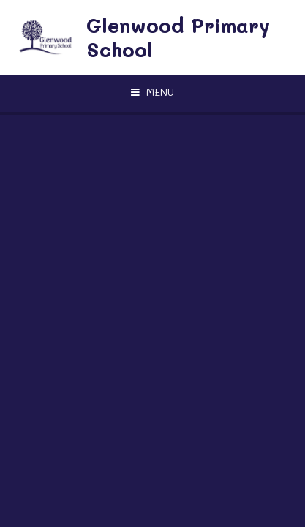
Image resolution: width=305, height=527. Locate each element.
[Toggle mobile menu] (152, 92)
